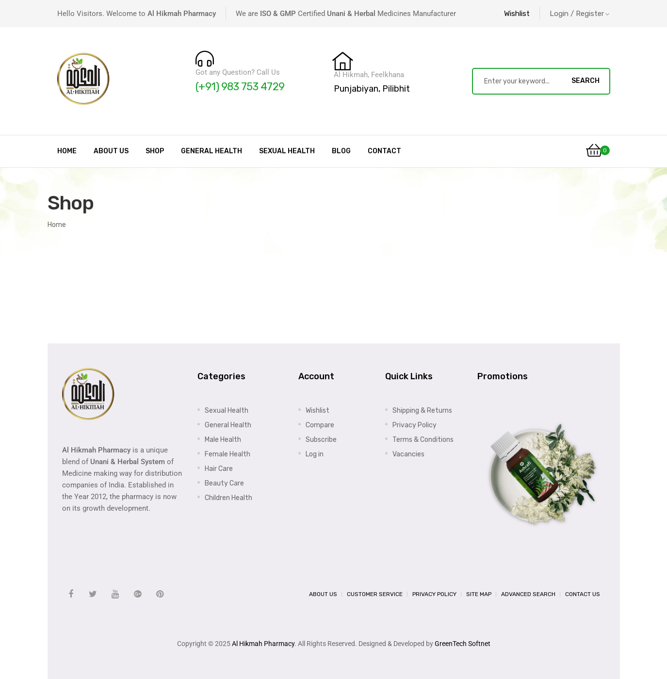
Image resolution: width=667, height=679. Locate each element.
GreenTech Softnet (462, 643)
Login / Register (580, 13)
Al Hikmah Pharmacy (263, 643)
